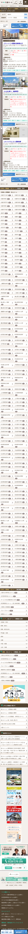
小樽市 (18, 213)
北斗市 (18, 270)
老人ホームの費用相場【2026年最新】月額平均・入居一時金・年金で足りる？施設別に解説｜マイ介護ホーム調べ (13, 750)
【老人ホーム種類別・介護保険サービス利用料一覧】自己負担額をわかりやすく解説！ (13, 763)
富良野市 (19, 260)
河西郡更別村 (6, 545)
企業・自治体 (9, 885)
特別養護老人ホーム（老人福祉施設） (13, 603)
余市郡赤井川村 (19, 354)
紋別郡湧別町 (20, 482)
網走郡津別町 (20, 463)
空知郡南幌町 (6, 359)
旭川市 (4, 217)
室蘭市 (18, 217)
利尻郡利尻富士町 (5, 459)
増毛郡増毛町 (6, 428)
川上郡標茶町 (20, 567)
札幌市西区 (5, 206)
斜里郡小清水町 (5, 471)
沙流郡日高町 (20, 508)
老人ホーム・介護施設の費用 (8, 713)
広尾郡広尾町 (6, 549)
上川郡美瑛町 (20, 406)
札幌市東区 (5, 199)
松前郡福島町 (20, 280)
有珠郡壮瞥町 (20, 495)
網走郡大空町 (20, 491)
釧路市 (4, 220)
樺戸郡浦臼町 (20, 374)
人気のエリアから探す (18, 902)
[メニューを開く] (25, 2)
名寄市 (18, 245)
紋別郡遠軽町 (6, 482)
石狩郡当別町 (6, 274)
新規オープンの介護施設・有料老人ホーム (12, 716)
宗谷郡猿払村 (20, 441)
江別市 (18, 238)
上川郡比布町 (20, 398)
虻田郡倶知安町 (19, 336)
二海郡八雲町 (20, 293)
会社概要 (3, 925)
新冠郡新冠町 (20, 513)
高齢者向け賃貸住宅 (8, 670)
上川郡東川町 (6, 406)
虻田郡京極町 (6, 334)
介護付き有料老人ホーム (9, 592)
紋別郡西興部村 (19, 487)
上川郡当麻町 (6, 398)
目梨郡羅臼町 (6, 585)
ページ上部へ (15, 874)
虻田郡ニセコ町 (19, 324)
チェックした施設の (19, 25)
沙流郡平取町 (6, 513)
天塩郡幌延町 (20, 457)
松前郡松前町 (6, 280)
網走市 (18, 227)
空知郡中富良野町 (19, 410)
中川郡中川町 (20, 424)
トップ (3, 882)
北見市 (4, 224)
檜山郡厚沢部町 (19, 303)
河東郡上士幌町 (5, 531)
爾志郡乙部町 (6, 308)
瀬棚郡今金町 (6, 311)
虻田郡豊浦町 (6, 495)
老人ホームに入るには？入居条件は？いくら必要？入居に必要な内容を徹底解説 (13, 738)
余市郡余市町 (6, 353)
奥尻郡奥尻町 (20, 308)
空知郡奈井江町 (19, 360)
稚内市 (4, 235)
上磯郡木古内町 (19, 285)
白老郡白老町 (6, 498)
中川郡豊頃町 (20, 552)
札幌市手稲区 (6, 209)
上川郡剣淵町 (6, 421)
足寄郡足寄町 (20, 556)
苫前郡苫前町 (6, 431)
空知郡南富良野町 (5, 416)
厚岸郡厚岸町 (20, 563)
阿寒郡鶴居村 (20, 570)
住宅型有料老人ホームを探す (9, 897)
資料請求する (8, 74)
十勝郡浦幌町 (20, 559)
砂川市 (4, 256)
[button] (14, 14)
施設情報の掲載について (8, 919)
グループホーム (6, 138)
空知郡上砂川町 (5, 366)
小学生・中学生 (18, 885)
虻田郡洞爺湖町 (5, 503)
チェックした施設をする (19, 931)
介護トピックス (5, 727)
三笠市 (4, 249)
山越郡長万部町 (5, 298)
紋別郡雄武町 (6, 491)
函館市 (8, 48)
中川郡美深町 (6, 424)
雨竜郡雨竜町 (20, 383)
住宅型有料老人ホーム (8, 596)
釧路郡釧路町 (6, 563)
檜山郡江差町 (20, 296)
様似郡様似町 (20, 517)
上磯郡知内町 (6, 283)
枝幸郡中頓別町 (19, 446)
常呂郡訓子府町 (19, 471)
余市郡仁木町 (20, 350)
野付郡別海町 (20, 576)
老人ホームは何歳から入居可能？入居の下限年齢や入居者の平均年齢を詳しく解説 (13, 757)
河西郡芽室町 (6, 539)
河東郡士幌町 (20, 526)
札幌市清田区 (20, 209)
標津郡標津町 (20, 579)
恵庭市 (18, 263)
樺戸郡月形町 (6, 374)
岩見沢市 (5, 227)
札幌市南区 (19, 202)
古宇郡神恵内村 (19, 345)
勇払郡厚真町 (20, 498)
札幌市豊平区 (6, 202)
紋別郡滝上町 (6, 485)
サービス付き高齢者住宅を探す (9, 900)
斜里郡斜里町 (6, 467)
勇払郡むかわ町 (5, 509)
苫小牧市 (19, 231)
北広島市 (19, 267)
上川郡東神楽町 (19, 394)
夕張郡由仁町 (20, 365)
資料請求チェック (1, 36)
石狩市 (4, 270)
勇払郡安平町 (20, 502)
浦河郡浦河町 (6, 517)
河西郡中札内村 (19, 540)
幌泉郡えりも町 (5, 522)
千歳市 (4, 252)
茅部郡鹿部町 (20, 289)
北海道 (6, 48)
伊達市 (4, 267)
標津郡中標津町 (5, 581)
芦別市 (4, 238)
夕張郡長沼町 (6, 370)
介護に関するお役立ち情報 (8, 723)
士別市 (4, 245)
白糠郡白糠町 (6, 576)
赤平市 (4, 242)
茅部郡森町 (5, 293)
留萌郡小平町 (20, 428)
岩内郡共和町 (6, 340)
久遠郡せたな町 (19, 313)
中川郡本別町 (6, 556)
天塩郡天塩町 (6, 441)
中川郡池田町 (6, 552)
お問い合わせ (5, 914)
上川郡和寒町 (20, 415)
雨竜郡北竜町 (6, 389)
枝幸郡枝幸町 (6, 450)
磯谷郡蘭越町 (6, 323)
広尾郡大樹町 (20, 545)
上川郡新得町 (6, 536)
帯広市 (18, 220)
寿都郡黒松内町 (19, 318)
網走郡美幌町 (6, 463)
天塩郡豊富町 (20, 450)
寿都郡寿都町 (6, 317)
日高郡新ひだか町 (19, 522)
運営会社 (18, 919)
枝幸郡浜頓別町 (5, 446)
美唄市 (18, 235)
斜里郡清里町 (20, 467)
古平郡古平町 (6, 350)
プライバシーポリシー (16, 914)
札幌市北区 (19, 195)
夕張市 (18, 224)
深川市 (4, 260)
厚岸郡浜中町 (6, 567)
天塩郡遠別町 (20, 435)
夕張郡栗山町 (20, 370)
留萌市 (4, 231)
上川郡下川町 (20, 421)
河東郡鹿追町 (20, 530)
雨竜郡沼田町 (20, 389)
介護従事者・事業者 (21, 882)
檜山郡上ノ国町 (5, 303)
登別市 (4, 263)
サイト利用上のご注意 (7, 916)
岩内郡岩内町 (20, 340)
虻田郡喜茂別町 (19, 330)
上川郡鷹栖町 (6, 393)
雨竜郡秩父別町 (5, 384)
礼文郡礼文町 (6, 454)
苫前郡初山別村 (5, 436)
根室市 (18, 249)
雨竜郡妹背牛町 (19, 379)
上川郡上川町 (20, 402)
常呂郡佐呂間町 (19, 477)
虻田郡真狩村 (6, 329)
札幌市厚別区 (20, 206)
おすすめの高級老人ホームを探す (10, 905)
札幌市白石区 (20, 199)
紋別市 (18, 242)
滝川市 (18, 252)
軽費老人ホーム (6, 614)
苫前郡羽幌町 (20, 431)
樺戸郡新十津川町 (5, 379)
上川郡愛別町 (6, 402)
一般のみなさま (10, 882)
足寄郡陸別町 (6, 559)
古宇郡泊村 (5, 344)
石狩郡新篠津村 (19, 275)
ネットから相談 (13, 868)
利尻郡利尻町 (20, 454)
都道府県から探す (6, 902)
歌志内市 (18, 256)
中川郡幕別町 (20, 549)
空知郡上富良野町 (5, 410)
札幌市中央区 (6, 195)
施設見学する (21, 74)
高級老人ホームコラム (7, 908)
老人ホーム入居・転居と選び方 (9, 720)
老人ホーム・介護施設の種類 (8, 709)
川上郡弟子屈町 (5, 571)
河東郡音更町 (6, 526)
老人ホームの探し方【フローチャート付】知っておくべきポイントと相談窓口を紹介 (13, 743)
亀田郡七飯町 (6, 289)
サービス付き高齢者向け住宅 (9, 40)
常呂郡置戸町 (6, 476)
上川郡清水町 (20, 536)
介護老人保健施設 (7, 607)
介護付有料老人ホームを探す (14, 894)
